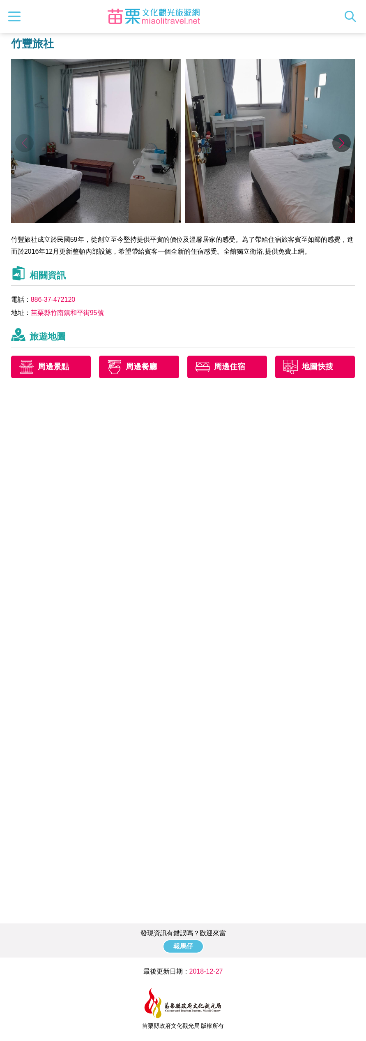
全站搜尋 (352, 16)
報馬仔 (183, 946)
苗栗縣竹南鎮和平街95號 (67, 312)
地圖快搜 (317, 366)
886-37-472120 (53, 299)
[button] (341, 143)
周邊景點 (53, 366)
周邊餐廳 (141, 366)
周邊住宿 (229, 366)
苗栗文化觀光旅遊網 (153, 16)
